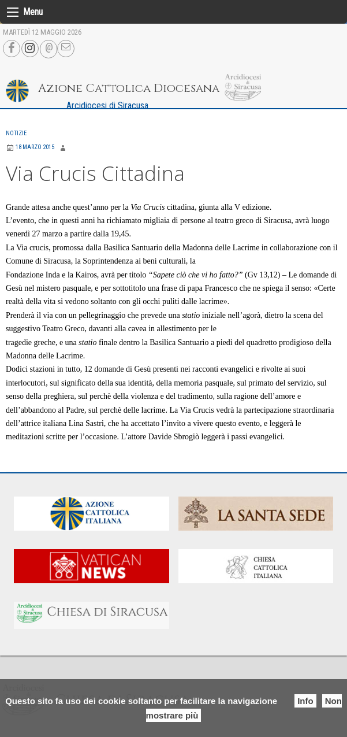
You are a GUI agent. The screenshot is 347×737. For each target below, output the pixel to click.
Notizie (16, 133)
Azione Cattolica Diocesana (128, 88)
